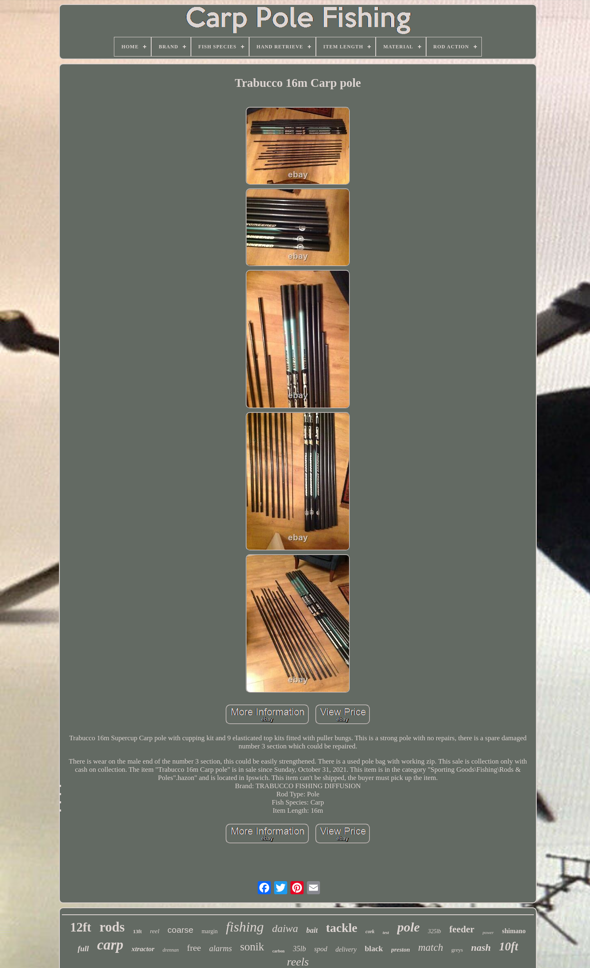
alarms (220, 948)
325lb (434, 931)
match (430, 947)
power (488, 932)
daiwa (285, 928)
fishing (245, 926)
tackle (341, 927)
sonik (252, 947)
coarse (180, 929)
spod (320, 949)
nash (481, 947)
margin (210, 931)
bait (312, 930)
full (82, 948)
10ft (508, 946)
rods (112, 927)
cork (369, 931)
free (194, 948)
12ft (80, 927)
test (386, 932)
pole (408, 927)
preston (400, 949)
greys (457, 950)
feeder (461, 929)
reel (154, 931)
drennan (171, 950)
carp (110, 945)
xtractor (143, 949)
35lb (299, 949)
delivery (346, 949)
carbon (278, 951)
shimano (514, 930)
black (374, 948)
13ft (137, 931)
